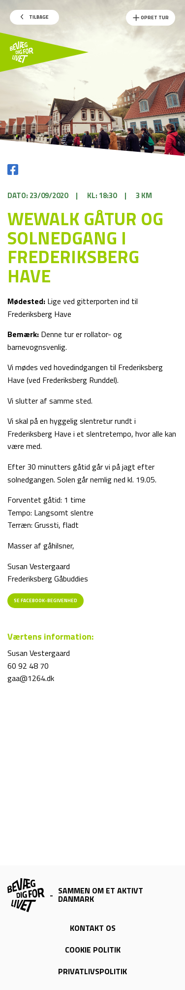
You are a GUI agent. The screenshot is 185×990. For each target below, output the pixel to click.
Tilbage (35, 17)
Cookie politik (93, 950)
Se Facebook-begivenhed (45, 600)
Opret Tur (150, 18)
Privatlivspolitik (92, 971)
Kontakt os (93, 928)
